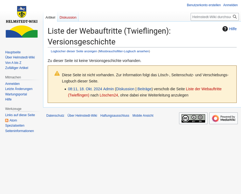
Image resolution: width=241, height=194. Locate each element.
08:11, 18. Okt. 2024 (85, 89)
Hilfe (229, 29)
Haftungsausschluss (114, 115)
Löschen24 (109, 95)
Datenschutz (55, 115)
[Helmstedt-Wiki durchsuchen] (215, 17)
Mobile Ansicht (142, 115)
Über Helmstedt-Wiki (82, 115)
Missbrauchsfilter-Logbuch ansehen (124, 51)
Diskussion (125, 89)
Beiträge (145, 89)
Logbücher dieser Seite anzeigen (74, 51)
